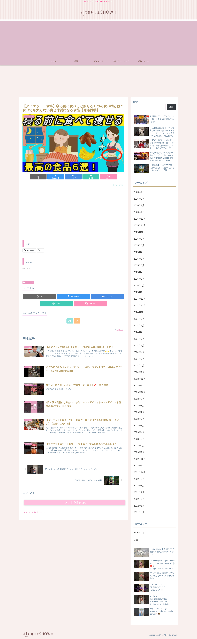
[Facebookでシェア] (56, 176)
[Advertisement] (98, 38)
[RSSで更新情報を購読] (76, 321)
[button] (107, 176)
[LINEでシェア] (90, 176)
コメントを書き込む (75, 502)
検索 (135, 102)
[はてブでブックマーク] (73, 176)
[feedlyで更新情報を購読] (70, 321)
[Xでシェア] (39, 176)
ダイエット (28, 282)
